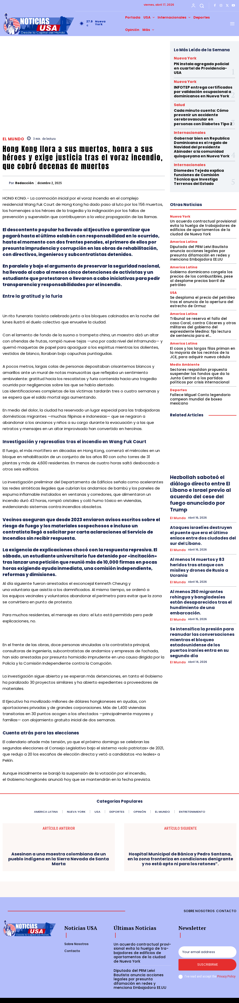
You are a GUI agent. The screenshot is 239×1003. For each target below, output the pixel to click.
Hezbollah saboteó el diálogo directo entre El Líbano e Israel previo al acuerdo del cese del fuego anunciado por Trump (203, 448)
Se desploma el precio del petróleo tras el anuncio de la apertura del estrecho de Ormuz (200, 271)
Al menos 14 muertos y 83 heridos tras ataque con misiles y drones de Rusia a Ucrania (203, 502)
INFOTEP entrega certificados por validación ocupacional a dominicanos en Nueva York (203, 83)
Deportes (177, 355)
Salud (178, 95)
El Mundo (13, 139)
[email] (207, 951)
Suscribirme (207, 965)
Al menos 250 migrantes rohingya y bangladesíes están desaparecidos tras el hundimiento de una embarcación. (201, 527)
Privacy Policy (226, 977)
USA (173, 263)
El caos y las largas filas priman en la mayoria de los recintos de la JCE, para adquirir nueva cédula (201, 320)
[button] (201, 5)
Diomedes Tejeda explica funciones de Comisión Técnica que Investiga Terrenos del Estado (202, 157)
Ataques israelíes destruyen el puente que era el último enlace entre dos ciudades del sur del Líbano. (203, 480)
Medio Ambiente (183, 331)
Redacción (24, 183)
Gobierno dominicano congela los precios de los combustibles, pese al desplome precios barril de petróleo (201, 251)
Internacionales (185, 119)
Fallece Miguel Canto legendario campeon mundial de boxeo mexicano (202, 362)
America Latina (182, 219)
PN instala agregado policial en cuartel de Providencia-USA (201, 64)
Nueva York (182, 58)
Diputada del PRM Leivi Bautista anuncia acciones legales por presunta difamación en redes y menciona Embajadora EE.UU (203, 229)
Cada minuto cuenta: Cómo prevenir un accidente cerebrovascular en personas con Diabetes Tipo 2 (200, 105)
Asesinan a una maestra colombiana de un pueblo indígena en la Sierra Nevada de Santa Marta (58, 859)
